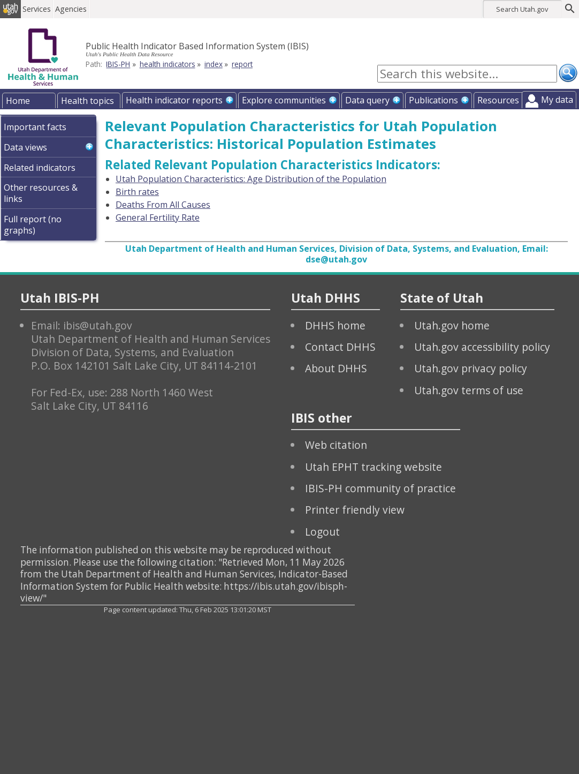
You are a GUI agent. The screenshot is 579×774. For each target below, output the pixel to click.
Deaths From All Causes (163, 205)
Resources (498, 100)
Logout (322, 531)
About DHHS (336, 368)
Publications (433, 100)
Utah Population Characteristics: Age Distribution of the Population (251, 179)
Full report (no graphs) (33, 224)
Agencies (79, 9)
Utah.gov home (452, 325)
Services (45, 9)
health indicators (167, 64)
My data (557, 100)
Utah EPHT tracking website (373, 467)
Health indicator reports (174, 100)
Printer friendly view (355, 509)
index (213, 64)
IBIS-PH (118, 64)
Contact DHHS (340, 347)
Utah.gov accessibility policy (482, 347)
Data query (367, 100)
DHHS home (335, 325)
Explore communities (284, 100)
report (242, 64)
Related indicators (39, 168)
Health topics (87, 101)
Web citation (336, 445)
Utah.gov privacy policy (470, 368)
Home (18, 101)
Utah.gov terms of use (468, 390)
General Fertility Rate (158, 217)
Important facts (35, 127)
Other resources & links (41, 193)
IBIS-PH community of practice (380, 488)
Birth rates (137, 192)
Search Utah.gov (522, 9)
